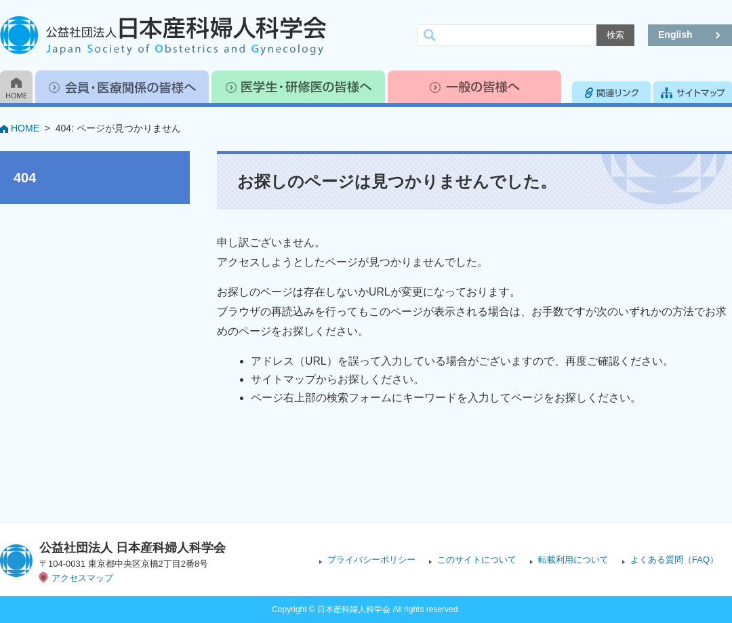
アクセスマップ (82, 578)
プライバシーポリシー (371, 560)
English (675, 34)
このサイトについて (476, 560)
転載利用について (573, 560)
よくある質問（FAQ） (674, 560)
